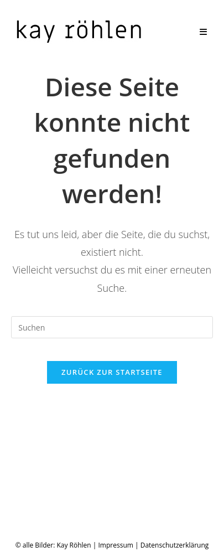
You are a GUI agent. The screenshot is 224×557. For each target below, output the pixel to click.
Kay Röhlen (73, 545)
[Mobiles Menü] (203, 31)
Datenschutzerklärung (174, 545)
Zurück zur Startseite (112, 372)
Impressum (115, 545)
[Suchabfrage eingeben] (112, 327)
